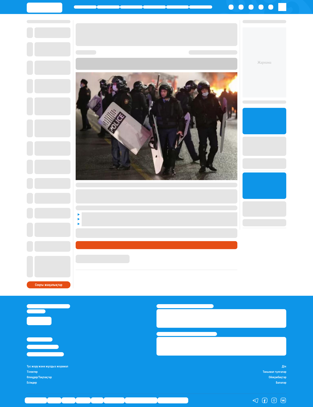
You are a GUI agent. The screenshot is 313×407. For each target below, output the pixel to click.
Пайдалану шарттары (45, 354)
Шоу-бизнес (200, 7)
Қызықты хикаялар (141, 400)
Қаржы (108, 7)
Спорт (177, 7)
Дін (284, 366)
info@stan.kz (36, 311)
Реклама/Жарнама (43, 347)
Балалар (281, 382)
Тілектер (32, 372)
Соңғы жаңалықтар (48, 285)
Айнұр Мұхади (85, 256)
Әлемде (154, 7)
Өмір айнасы (85, 7)
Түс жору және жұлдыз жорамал (47, 366)
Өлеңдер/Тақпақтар (39, 377)
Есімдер (32, 382)
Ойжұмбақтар (277, 377)
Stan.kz (216, 63)
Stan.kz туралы (39, 339)
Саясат (131, 7)
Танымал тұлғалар (274, 372)
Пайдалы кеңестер (172, 400)
